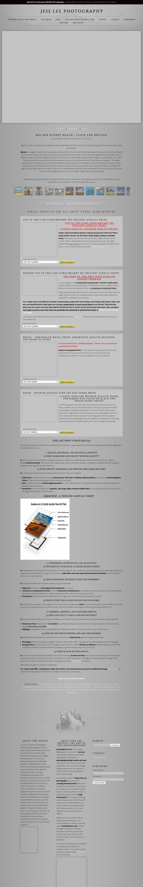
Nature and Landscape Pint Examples (77, 667)
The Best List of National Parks (108, 670)
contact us (81, 832)
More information (98, 246)
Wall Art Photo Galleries (54, 203)
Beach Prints (71, 672)
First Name (97, 756)
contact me (78, 308)
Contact (115, 20)
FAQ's (58, 20)
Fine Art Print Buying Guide (79, 20)
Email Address (99, 750)
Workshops (129, 20)
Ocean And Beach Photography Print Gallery (82, 203)
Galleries (46, 20)
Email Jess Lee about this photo (71, 658)
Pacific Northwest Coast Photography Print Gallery (83, 664)
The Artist (78, 23)
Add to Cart (67, 253)
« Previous (59, 128)
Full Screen (73, 128)
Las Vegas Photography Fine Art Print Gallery (45, 670)
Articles (63, 23)
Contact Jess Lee (99, 737)
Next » (85, 128)
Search (102, 20)
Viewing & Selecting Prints (22, 20)
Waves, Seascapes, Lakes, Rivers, (50, 664)
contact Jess (76, 641)
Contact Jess (113, 649)
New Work (67, 670)
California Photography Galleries (83, 670)
